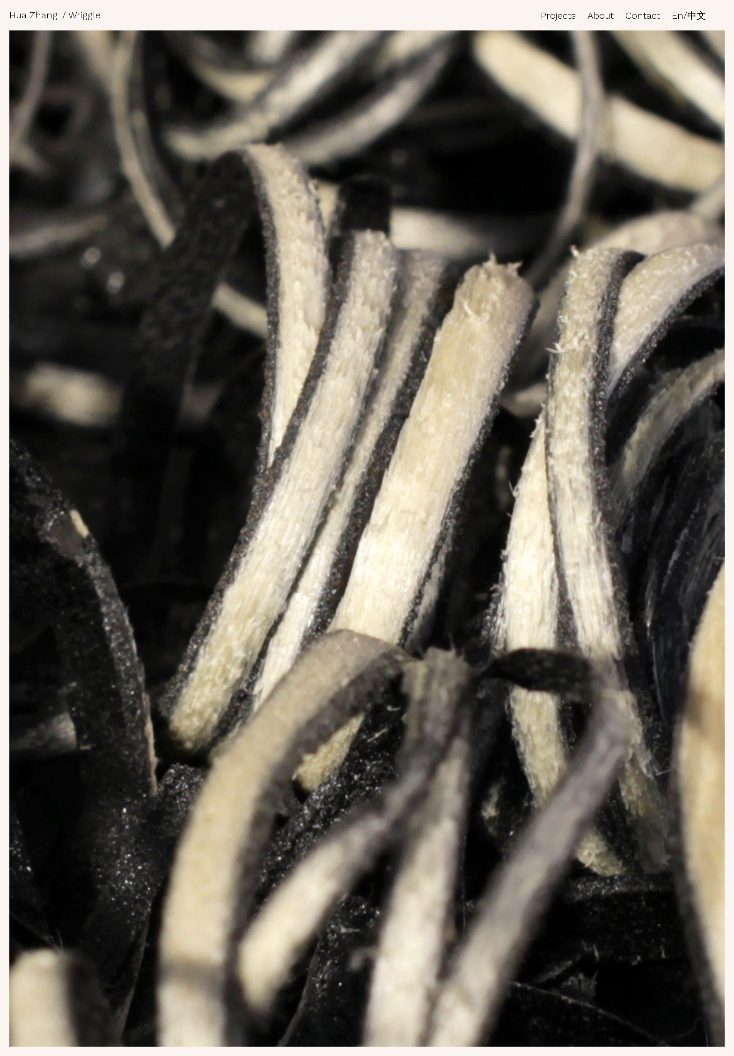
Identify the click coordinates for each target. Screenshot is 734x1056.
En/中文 (689, 15)
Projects (558, 15)
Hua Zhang (33, 15)
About (600, 15)
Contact (642, 15)
